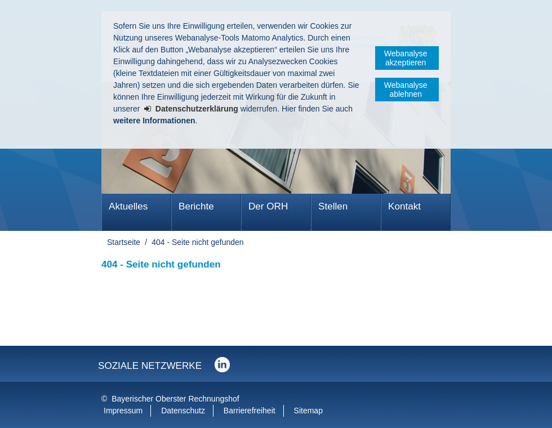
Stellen (333, 206)
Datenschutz (183, 410)
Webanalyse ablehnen (406, 90)
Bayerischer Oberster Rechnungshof (175, 398)
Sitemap (308, 410)
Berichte (196, 206)
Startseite (123, 242)
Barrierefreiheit (249, 410)
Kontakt (404, 206)
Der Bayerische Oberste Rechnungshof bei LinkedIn (222, 364)
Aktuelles (128, 206)
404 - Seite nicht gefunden (197, 242)
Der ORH (268, 206)
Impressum (123, 410)
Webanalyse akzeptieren (406, 58)
